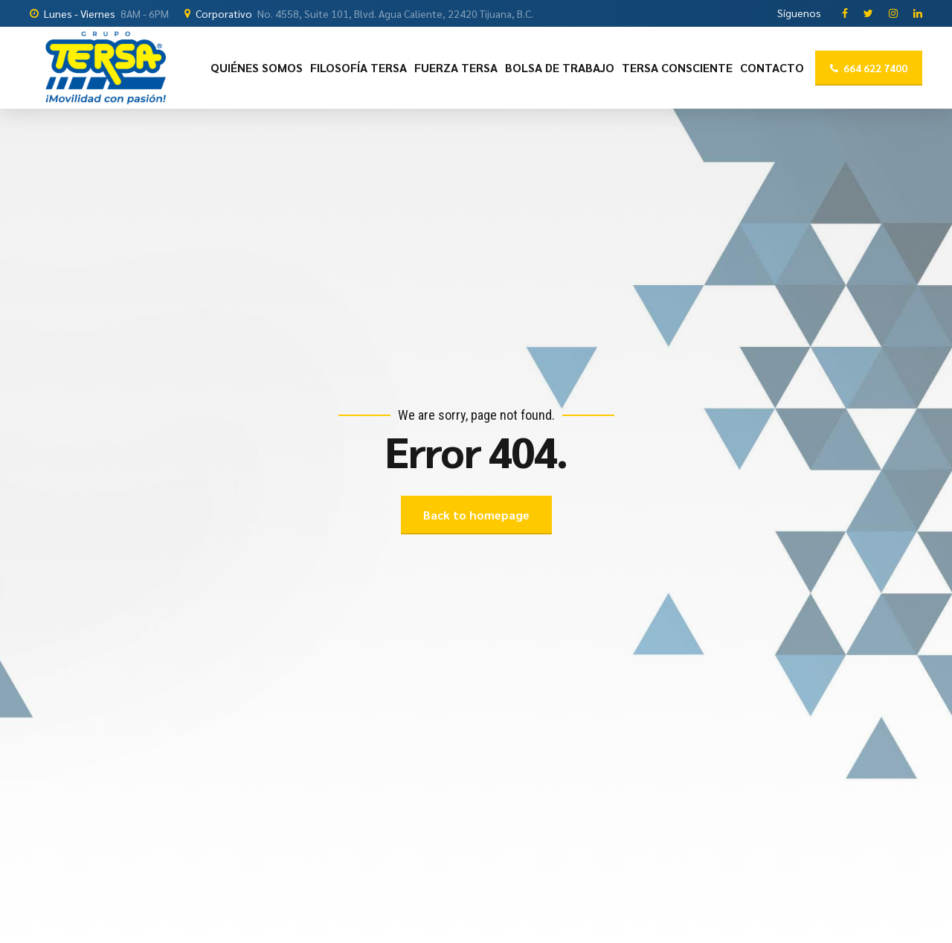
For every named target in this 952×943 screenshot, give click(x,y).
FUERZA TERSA (456, 67)
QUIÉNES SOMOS (256, 67)
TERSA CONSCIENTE (677, 67)
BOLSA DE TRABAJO (559, 67)
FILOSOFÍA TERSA (358, 67)
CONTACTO (772, 67)
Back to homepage (476, 514)
